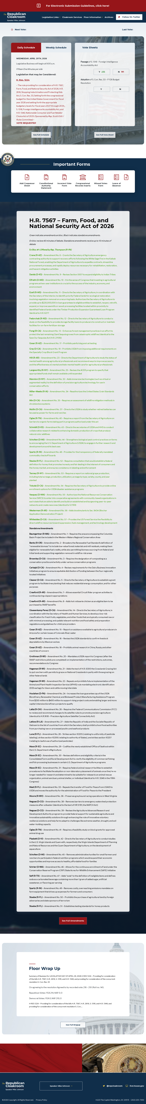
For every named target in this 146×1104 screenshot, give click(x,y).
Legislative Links (51, 17)
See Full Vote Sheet (105, 135)
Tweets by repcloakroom (30, 1058)
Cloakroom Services (72, 17)
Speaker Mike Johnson (61, 1086)
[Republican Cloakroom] (15, 17)
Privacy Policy (41, 1100)
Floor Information (93, 17)
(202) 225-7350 (137, 1100)
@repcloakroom (109, 1086)
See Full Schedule (41, 135)
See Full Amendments (73, 921)
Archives (109, 17)
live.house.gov (134, 1086)
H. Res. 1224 (23, 80)
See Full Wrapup (73, 1025)
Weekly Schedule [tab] (56, 47)
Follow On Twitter (129, 17)
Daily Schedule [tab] (26, 47)
